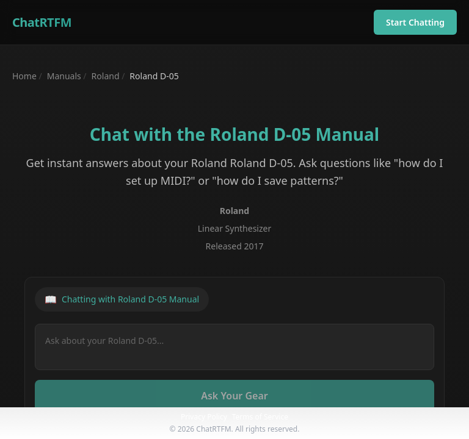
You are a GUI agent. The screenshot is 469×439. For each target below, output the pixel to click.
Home (24, 76)
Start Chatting (415, 22)
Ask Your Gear (234, 395)
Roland (106, 76)
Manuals (64, 76)
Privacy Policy (204, 417)
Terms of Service (260, 417)
